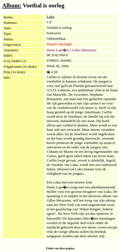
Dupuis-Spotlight (59, 44)
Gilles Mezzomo (84, 50)
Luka (50, 17)
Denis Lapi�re (58, 50)
